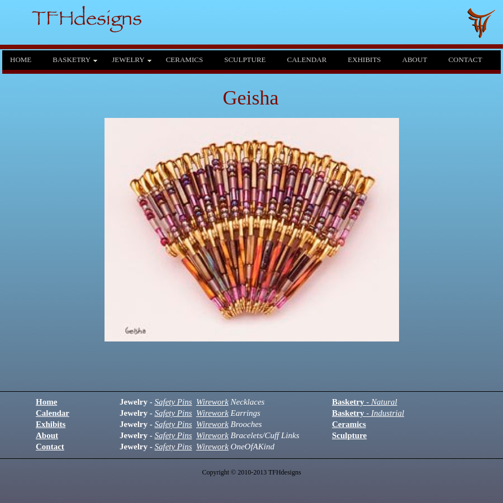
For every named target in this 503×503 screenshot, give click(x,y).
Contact (50, 446)
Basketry (364, 401)
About (47, 435)
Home (46, 401)
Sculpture (349, 435)
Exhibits (50, 424)
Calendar (52, 413)
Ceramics (349, 424)
